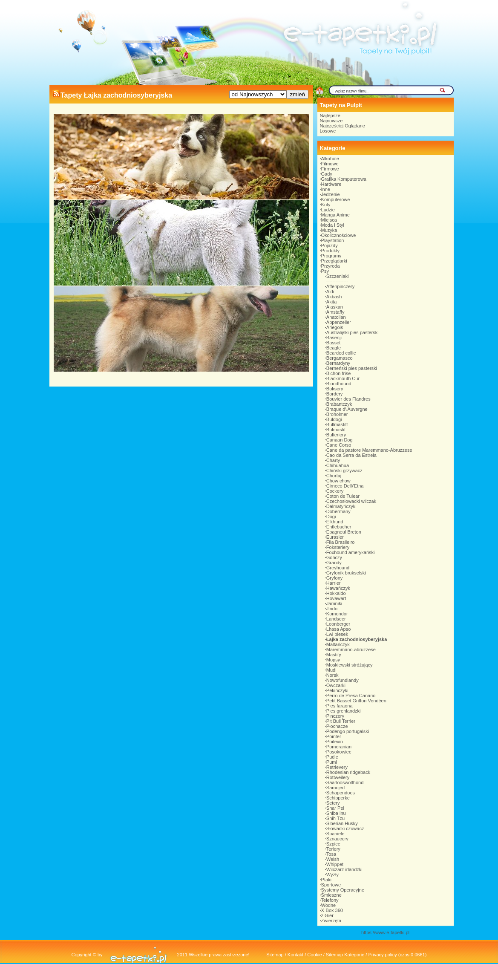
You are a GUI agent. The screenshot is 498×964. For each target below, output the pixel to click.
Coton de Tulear (343, 496)
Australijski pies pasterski (352, 332)
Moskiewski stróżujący (349, 664)
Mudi (331, 669)
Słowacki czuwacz (345, 828)
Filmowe (330, 163)
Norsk (332, 675)
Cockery (334, 491)
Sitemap (274, 954)
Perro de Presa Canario (351, 695)
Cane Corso (338, 444)
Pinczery (335, 716)
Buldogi (334, 419)
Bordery (334, 393)
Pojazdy (329, 245)
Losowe (328, 130)
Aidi (330, 291)
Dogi (331, 516)
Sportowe (331, 884)
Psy (325, 271)
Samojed (335, 787)
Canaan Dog (339, 439)
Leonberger (338, 623)
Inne (325, 189)
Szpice (333, 843)
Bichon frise (338, 373)
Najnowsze (331, 120)
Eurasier (335, 537)
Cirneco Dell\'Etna (345, 485)
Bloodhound (338, 383)
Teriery (333, 848)
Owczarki (335, 685)
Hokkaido (336, 593)
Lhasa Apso (338, 629)
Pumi (331, 762)
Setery (333, 802)
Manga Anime (335, 214)
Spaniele (335, 833)
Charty (333, 460)
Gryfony (334, 577)
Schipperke (338, 797)
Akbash (334, 296)
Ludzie (328, 209)
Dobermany (338, 511)
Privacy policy (382, 954)
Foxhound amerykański (350, 552)
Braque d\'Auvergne (347, 409)
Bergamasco (339, 358)
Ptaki (326, 879)
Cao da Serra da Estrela (351, 455)
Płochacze (337, 726)
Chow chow (338, 480)
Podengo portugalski (347, 731)
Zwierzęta (331, 920)
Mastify (333, 654)
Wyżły (332, 874)
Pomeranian (338, 746)
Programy (331, 255)
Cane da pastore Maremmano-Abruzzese (369, 450)
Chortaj (333, 475)
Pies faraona (339, 705)
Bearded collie (341, 352)
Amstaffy (335, 312)
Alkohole (330, 158)
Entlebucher (338, 526)
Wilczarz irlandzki (344, 869)
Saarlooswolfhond (344, 782)
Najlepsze (330, 115)
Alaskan (334, 306)
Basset (333, 342)
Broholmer (337, 414)
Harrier (333, 583)
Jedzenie (330, 194)
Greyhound (337, 567)
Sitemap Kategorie (345, 954)
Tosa (331, 854)
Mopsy (333, 659)
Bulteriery (336, 434)
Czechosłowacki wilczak (351, 501)
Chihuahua (337, 465)
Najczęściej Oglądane (342, 125)
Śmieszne (331, 895)
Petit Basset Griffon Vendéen (356, 700)
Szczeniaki (337, 276)
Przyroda (330, 265)
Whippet (334, 864)
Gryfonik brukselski (346, 572)
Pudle (332, 756)
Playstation (332, 240)
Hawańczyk (338, 588)
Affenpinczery (340, 286)
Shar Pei (335, 808)
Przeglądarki (334, 260)
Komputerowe (335, 199)
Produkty (330, 250)
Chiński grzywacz (344, 470)
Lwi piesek (337, 634)
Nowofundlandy (342, 680)
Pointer (333, 736)
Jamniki (334, 603)
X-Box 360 (332, 910)
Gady (326, 173)
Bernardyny (338, 363)
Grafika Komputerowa (343, 179)
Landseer (336, 618)
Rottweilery (337, 777)
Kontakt (295, 954)
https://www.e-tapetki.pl (385, 932)
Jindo (331, 608)
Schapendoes (340, 792)
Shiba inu (336, 813)
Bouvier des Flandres (348, 398)
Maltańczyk (338, 644)
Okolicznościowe (338, 235)
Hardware (331, 184)
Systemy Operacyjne (342, 889)
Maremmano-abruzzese (351, 649)
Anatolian (336, 317)
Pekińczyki (337, 690)
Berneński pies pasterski (351, 368)
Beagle (333, 347)
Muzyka (329, 230)
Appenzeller (338, 322)
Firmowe (330, 168)
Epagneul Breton (343, 531)
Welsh (332, 859)
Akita (331, 301)
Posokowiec (338, 751)
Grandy (334, 562)
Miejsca (329, 219)
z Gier (327, 915)
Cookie (314, 954)
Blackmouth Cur (343, 378)
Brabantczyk (339, 404)
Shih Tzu (335, 818)
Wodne (328, 905)
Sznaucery (337, 838)
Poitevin (334, 741)
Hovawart (336, 598)
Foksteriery (337, 547)
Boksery (334, 388)
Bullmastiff (337, 424)
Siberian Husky (342, 823)
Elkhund (334, 521)
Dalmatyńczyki (341, 506)
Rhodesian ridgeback (348, 772)
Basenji (334, 337)
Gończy (334, 557)
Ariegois (334, 327)
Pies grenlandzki (343, 710)
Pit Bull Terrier (340, 721)
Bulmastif (335, 429)
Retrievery (337, 767)
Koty (326, 204)
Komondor (337, 613)
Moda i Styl (332, 225)
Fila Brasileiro (340, 542)
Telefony (330, 900)
